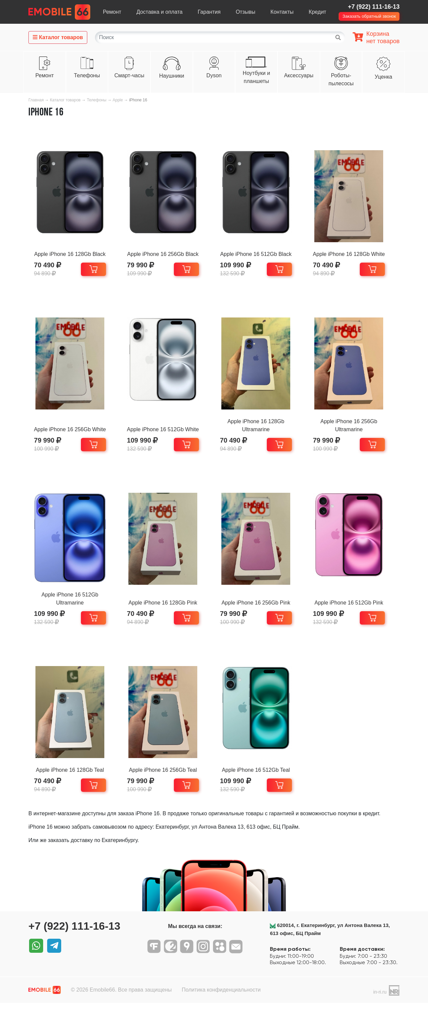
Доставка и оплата (159, 12)
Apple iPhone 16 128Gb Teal (71, 782)
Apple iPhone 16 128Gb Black (71, 254)
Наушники (171, 76)
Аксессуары (298, 75)
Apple (118, 100)
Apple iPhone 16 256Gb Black (166, 254)
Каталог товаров (65, 100)
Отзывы (245, 12)
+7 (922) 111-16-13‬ (374, 6)
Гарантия (209, 12)
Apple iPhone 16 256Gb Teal (166, 782)
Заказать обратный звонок (369, 16)
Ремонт (112, 12)
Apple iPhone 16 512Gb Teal (262, 782)
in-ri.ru (380, 1008)
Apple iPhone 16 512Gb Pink (357, 611)
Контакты (282, 12)
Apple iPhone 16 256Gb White (71, 433)
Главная (36, 100)
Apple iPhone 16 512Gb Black (261, 254)
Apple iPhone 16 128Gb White (357, 254)
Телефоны (87, 75)
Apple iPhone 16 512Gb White (166, 433)
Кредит (317, 12)
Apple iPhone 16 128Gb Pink (166, 611)
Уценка (383, 77)
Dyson (213, 75)
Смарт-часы (129, 75)
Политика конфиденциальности (221, 1006)
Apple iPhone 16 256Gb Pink (261, 611)
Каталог (58, 37)
